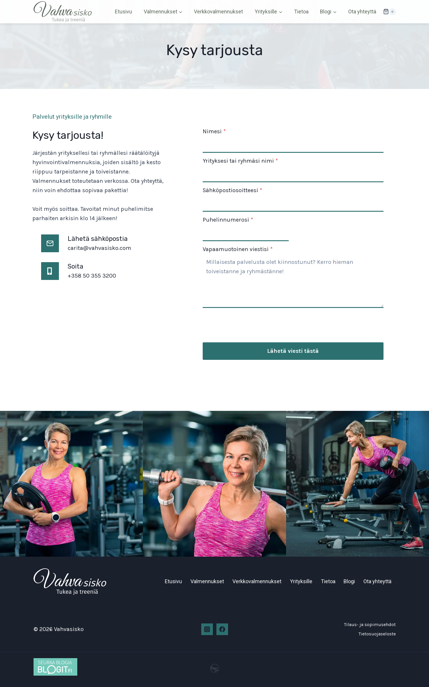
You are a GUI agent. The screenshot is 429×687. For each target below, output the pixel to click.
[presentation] (248, 322)
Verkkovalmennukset (218, 11)
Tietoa (301, 11)
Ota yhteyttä (362, 11)
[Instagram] (207, 629)
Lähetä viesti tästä (293, 351)
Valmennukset (207, 581)
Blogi (349, 581)
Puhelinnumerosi (229, 220)
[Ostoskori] (389, 11)
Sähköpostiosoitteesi (233, 190)
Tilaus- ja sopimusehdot (370, 624)
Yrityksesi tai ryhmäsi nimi (241, 161)
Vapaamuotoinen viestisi (239, 249)
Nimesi (215, 132)
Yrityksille (301, 581)
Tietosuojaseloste (377, 633)
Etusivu (123, 11)
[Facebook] (222, 629)
